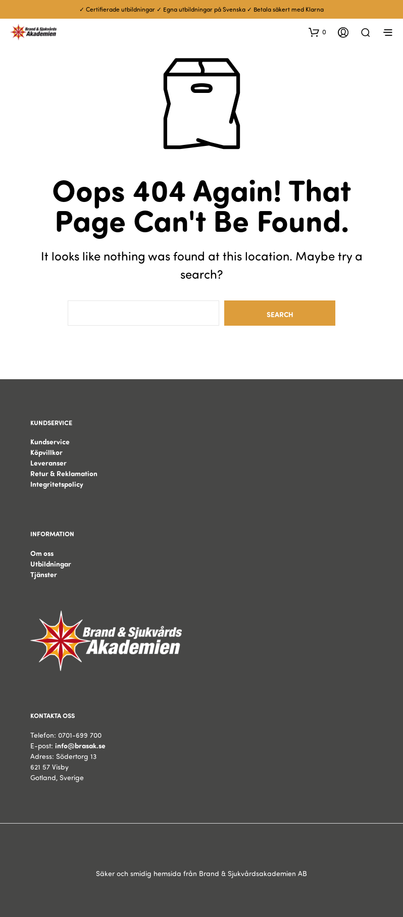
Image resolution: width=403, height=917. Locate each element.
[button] (317, 32)
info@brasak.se (80, 745)
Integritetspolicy (56, 484)
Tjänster (43, 574)
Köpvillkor (46, 452)
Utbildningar (50, 564)
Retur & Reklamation (63, 473)
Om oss (42, 553)
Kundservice (50, 441)
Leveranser (48, 463)
